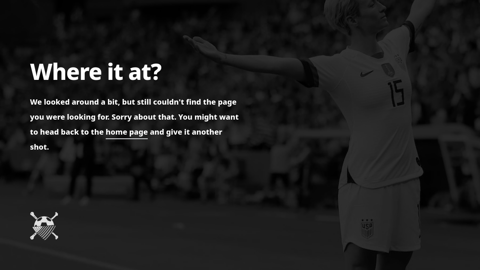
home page (127, 132)
